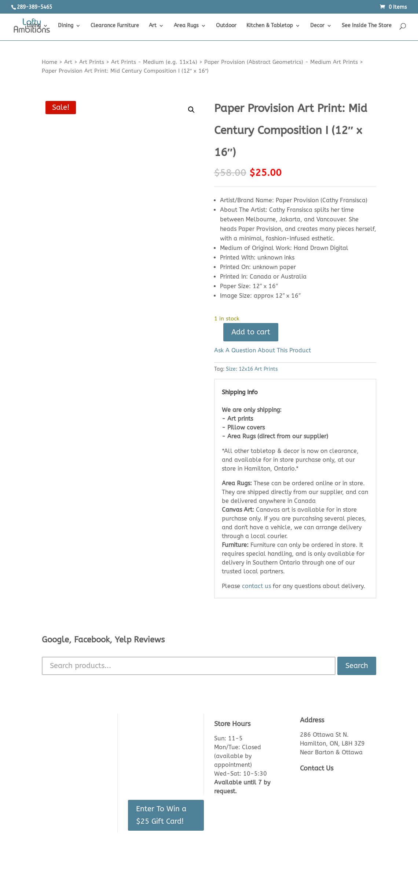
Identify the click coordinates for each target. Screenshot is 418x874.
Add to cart (250, 332)
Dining (65, 26)
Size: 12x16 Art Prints (252, 369)
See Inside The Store (367, 26)
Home (49, 62)
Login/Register (147, 734)
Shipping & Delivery (69, 793)
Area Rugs (186, 26)
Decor (317, 26)
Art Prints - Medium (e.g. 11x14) (154, 62)
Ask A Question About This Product (262, 350)
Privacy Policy (61, 816)
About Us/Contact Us (71, 734)
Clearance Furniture (115, 26)
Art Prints (91, 62)
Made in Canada (64, 805)
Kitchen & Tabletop (269, 26)
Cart (134, 746)
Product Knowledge (69, 758)
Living (34, 26)
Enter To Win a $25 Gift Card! (161, 815)
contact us (256, 586)
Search (356, 665)
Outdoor (226, 26)
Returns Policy (61, 769)
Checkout (141, 758)
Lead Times (57, 781)
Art (153, 26)
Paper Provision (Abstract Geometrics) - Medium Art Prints (281, 62)
